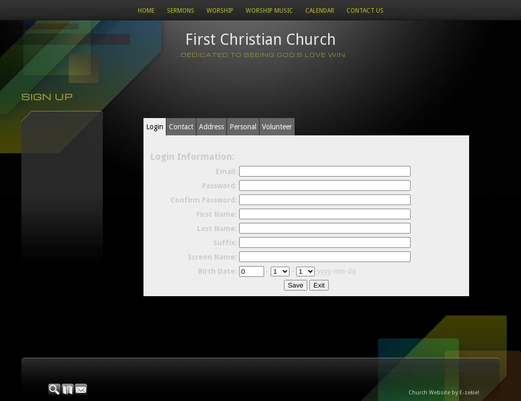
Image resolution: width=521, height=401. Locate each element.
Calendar (319, 10)
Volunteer (277, 127)
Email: (226, 171)
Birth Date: (217, 271)
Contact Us (365, 10)
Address (211, 127)
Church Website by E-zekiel (444, 392)
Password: (219, 186)
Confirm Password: (203, 200)
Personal (242, 127)
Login (154, 127)
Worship (220, 10)
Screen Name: (212, 257)
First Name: (216, 214)
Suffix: (225, 243)
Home (146, 10)
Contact (181, 127)
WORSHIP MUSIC (269, 10)
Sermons (180, 10)
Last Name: (217, 228)
